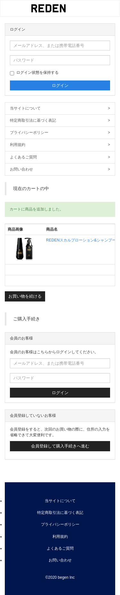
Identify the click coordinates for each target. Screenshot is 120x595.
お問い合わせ (60, 169)
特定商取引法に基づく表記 (60, 120)
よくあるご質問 (60, 157)
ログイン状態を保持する (34, 72)
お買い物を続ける (25, 296)
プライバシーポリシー (60, 132)
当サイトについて (60, 108)
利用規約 (60, 145)
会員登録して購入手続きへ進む (60, 446)
